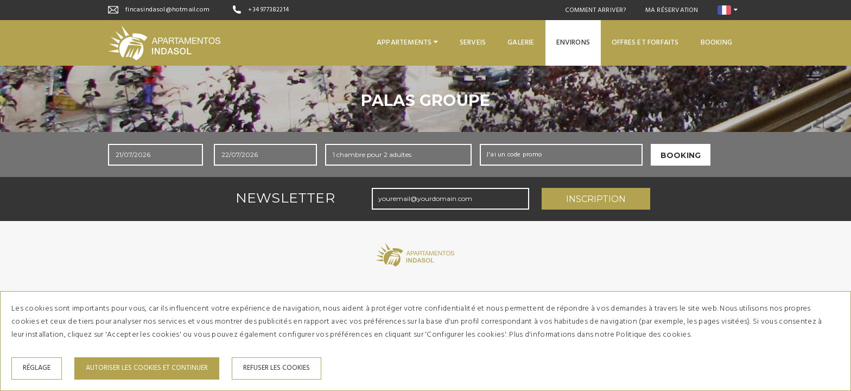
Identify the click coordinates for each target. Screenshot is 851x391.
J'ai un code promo (514, 154)
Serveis (473, 42)
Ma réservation (671, 10)
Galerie (520, 42)
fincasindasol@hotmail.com (167, 9)
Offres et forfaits (645, 42)
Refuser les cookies (276, 368)
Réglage (36, 368)
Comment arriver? (595, 10)
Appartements (407, 42)
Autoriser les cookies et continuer (147, 368)
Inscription (596, 199)
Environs (573, 42)
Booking (716, 42)
